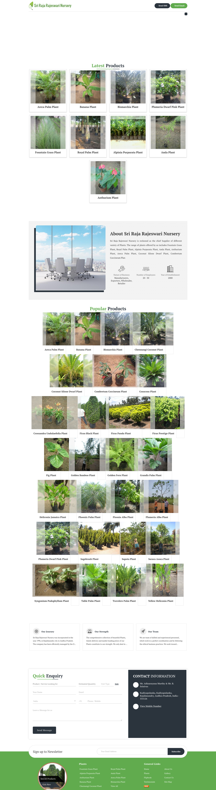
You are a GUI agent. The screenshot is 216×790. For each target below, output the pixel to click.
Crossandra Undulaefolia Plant (50, 433)
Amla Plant (168, 152)
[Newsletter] (140, 751)
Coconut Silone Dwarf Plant (67, 391)
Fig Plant (51, 475)
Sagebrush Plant (89, 559)
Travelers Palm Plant (124, 600)
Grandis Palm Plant (151, 475)
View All (114, 786)
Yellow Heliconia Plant (160, 600)
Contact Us (169, 777)
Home (146, 769)
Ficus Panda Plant (121, 433)
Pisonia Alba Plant (123, 517)
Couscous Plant (147, 391)
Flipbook (147, 777)
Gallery (167, 773)
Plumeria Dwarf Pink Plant (168, 107)
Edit (117, 684)
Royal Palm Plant (88, 152)
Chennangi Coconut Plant (149, 349)
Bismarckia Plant (128, 107)
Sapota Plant (129, 559)
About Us (168, 769)
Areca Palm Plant (48, 107)
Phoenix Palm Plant (90, 517)
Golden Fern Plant (118, 475)
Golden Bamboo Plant (83, 475)
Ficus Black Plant (89, 433)
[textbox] (107, 683)
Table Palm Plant (90, 600)
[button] (150, 706)
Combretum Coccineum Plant (110, 391)
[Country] (54, 701)
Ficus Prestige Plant (163, 433)
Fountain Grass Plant (48, 152)
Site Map (168, 781)
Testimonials (149, 781)
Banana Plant (88, 107)
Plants (83, 763)
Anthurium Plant (108, 197)
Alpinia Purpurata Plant (128, 152)
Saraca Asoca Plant (158, 559)
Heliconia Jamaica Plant (53, 517)
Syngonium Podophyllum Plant (51, 600)
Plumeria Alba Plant (157, 517)
